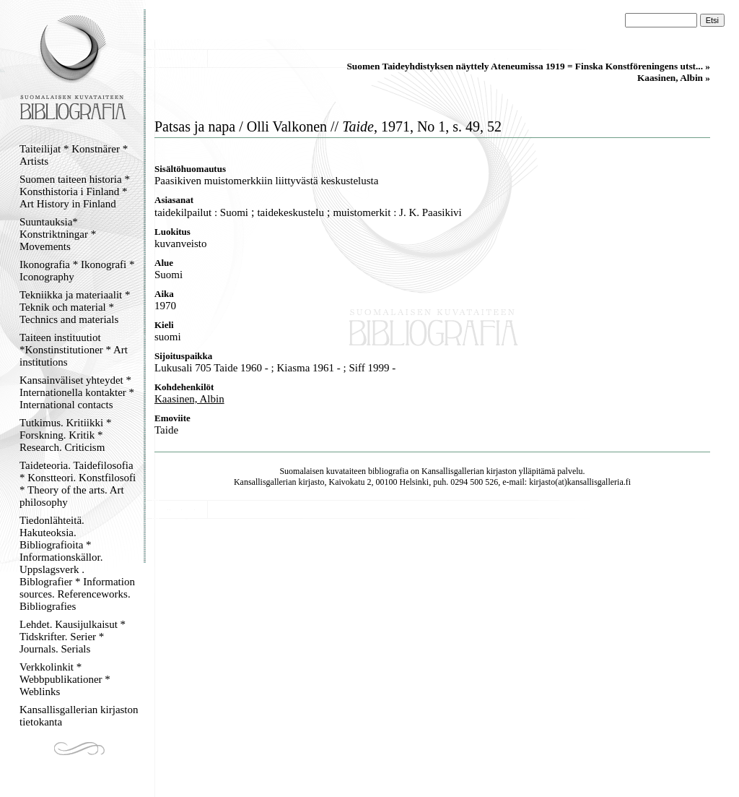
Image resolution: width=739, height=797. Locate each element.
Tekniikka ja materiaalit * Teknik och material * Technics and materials (74, 307)
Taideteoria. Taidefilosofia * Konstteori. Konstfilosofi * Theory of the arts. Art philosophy (77, 484)
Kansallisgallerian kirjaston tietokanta (79, 716)
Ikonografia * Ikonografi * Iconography (77, 271)
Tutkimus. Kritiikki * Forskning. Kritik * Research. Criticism (65, 435)
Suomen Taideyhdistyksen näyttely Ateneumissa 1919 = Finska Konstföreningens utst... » (528, 66)
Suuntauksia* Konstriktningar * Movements (57, 234)
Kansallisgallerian (452, 471)
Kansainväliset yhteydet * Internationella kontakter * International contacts (76, 392)
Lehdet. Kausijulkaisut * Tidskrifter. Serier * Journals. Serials (72, 637)
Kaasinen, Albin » (673, 77)
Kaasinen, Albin (189, 399)
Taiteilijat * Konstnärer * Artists (73, 155)
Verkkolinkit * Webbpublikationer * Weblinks (64, 679)
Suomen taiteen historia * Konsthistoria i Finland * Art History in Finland (74, 191)
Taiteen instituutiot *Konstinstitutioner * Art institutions (73, 350)
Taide (166, 430)
